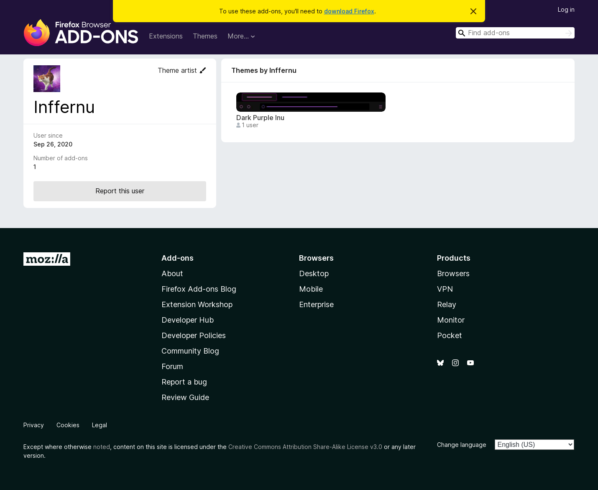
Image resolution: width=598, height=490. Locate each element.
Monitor (451, 320)
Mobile (311, 289)
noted (101, 446)
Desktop (314, 273)
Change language (461, 444)
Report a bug (184, 381)
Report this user (119, 191)
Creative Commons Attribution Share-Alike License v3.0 (305, 446)
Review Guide (185, 397)
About (172, 273)
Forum (172, 366)
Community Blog (190, 350)
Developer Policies (193, 335)
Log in (566, 9)
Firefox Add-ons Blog (198, 289)
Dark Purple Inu (260, 118)
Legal (99, 424)
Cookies (67, 424)
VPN (445, 289)
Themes (205, 36)
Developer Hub (187, 320)
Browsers (453, 273)
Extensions (166, 36)
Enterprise (316, 304)
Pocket (449, 335)
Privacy (33, 424)
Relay (446, 304)
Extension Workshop (197, 304)
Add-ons (177, 258)
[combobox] (515, 32)
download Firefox (349, 11)
